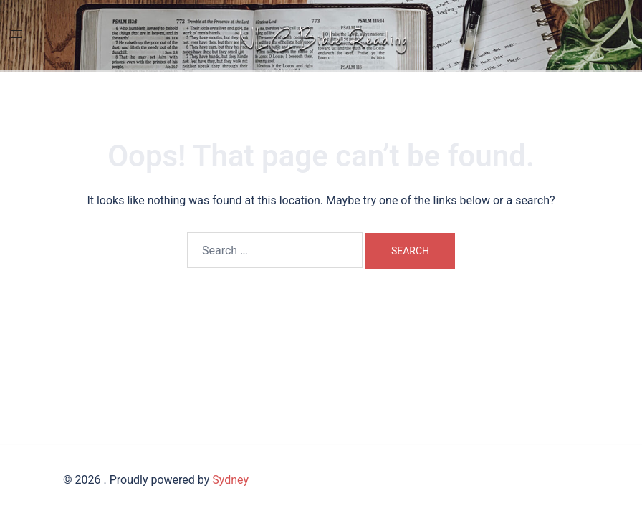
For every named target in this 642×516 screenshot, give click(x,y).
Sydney (230, 480)
